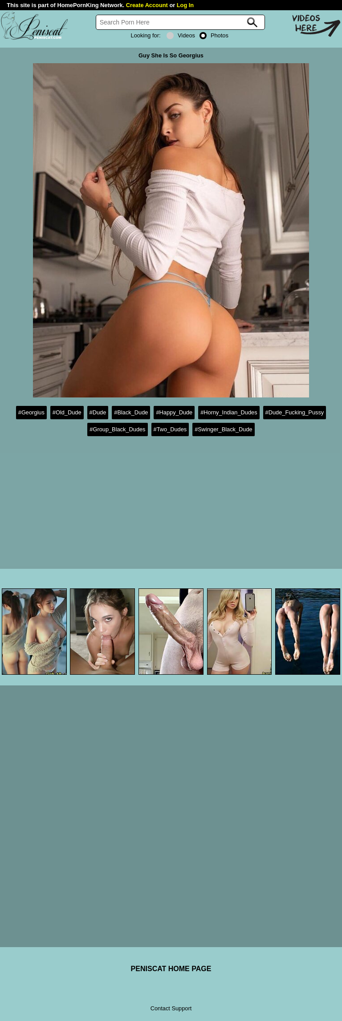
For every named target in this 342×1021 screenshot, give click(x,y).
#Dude (98, 412)
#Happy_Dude (174, 412)
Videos (181, 35)
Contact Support (171, 1008)
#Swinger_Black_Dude (223, 429)
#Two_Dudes (170, 429)
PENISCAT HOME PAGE (171, 968)
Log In (185, 5)
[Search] (180, 22)
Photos (214, 35)
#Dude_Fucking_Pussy (294, 412)
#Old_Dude (67, 412)
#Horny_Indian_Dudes (228, 412)
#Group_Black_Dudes (117, 429)
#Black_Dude (131, 412)
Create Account (147, 5)
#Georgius (31, 412)
